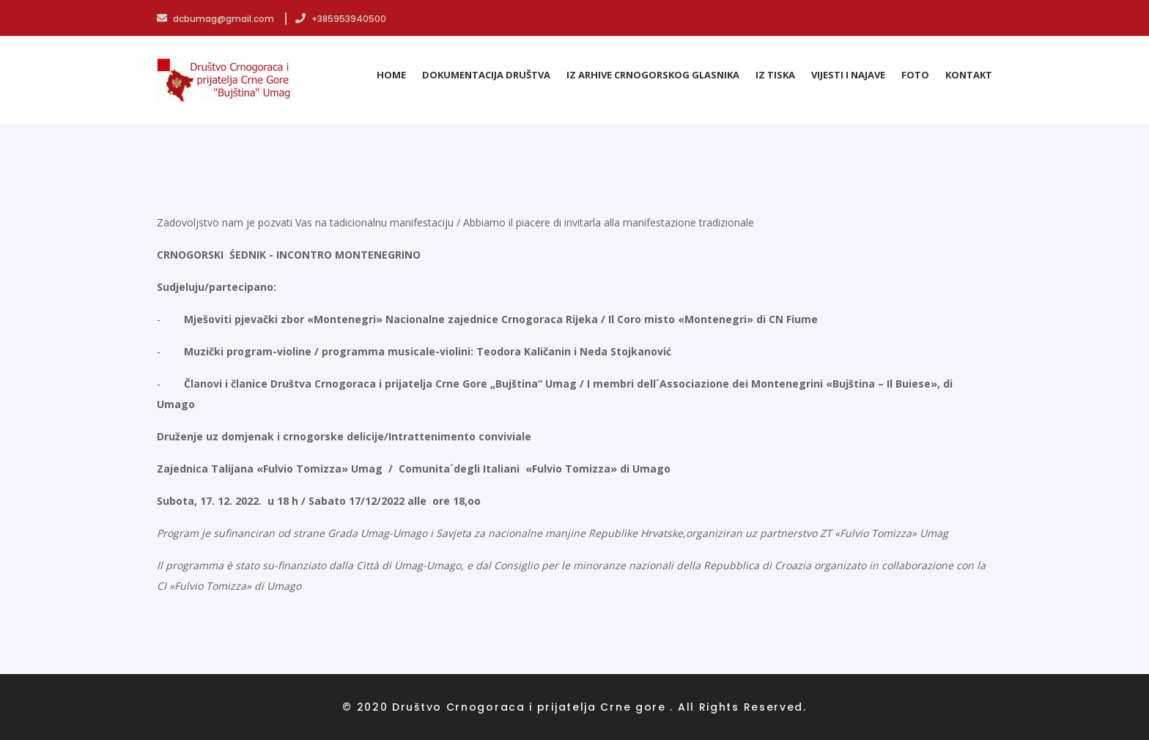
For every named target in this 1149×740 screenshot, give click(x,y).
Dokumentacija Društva (486, 74)
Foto (915, 74)
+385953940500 (340, 18)
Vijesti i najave (848, 74)
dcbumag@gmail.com (216, 18)
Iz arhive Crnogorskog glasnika (652, 74)
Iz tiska (775, 74)
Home (391, 74)
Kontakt (968, 74)
